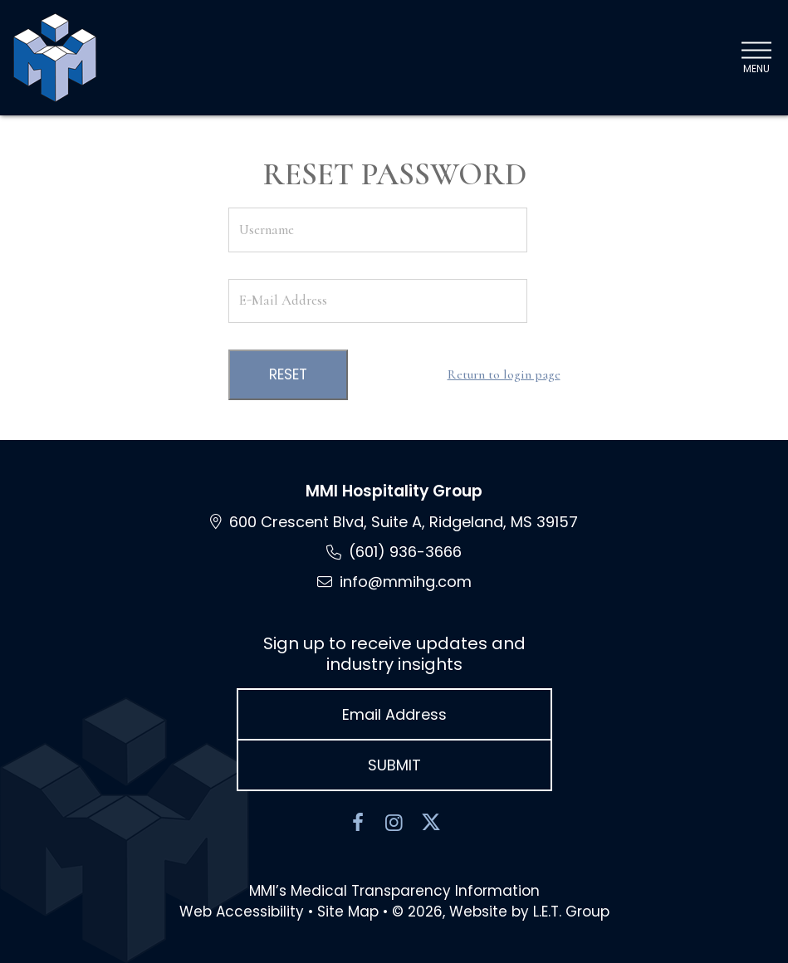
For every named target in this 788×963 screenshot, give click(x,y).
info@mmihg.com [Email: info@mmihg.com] (406, 581)
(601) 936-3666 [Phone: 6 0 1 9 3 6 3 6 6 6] (405, 551)
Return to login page (504, 374)
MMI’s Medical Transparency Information (394, 891)
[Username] (377, 230)
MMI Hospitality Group (394, 491)
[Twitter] (431, 822)
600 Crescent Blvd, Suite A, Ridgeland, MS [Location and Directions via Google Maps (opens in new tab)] (403, 521)
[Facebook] (358, 822)
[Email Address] (394, 714)
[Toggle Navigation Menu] (756, 57)
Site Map (348, 911)
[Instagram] (394, 822)
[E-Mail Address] (377, 301)
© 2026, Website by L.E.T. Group (500, 911)
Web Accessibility (241, 911)
